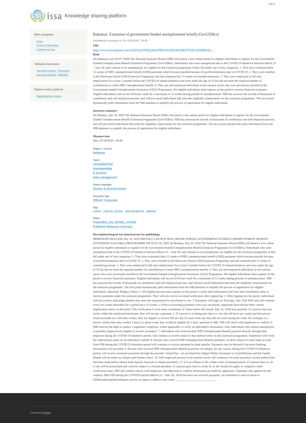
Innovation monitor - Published (52, 74)
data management (134, 211)
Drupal (47, 412)
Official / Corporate (105, 200)
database (151, 211)
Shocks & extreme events (109, 188)
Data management (105, 177)
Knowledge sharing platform (95, 15)
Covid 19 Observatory (48, 45)
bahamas (99, 152)
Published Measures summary (113, 226)
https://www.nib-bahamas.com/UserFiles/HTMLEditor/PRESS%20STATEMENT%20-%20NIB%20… (153, 50)
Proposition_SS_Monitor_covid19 (114, 222)
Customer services (46, 49)
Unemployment (103, 164)
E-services (100, 172)
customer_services (113, 211)
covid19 (97, 211)
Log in (271, 3)
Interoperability (102, 168)
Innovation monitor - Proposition (53, 70)
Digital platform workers (49, 96)
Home (40, 41)
